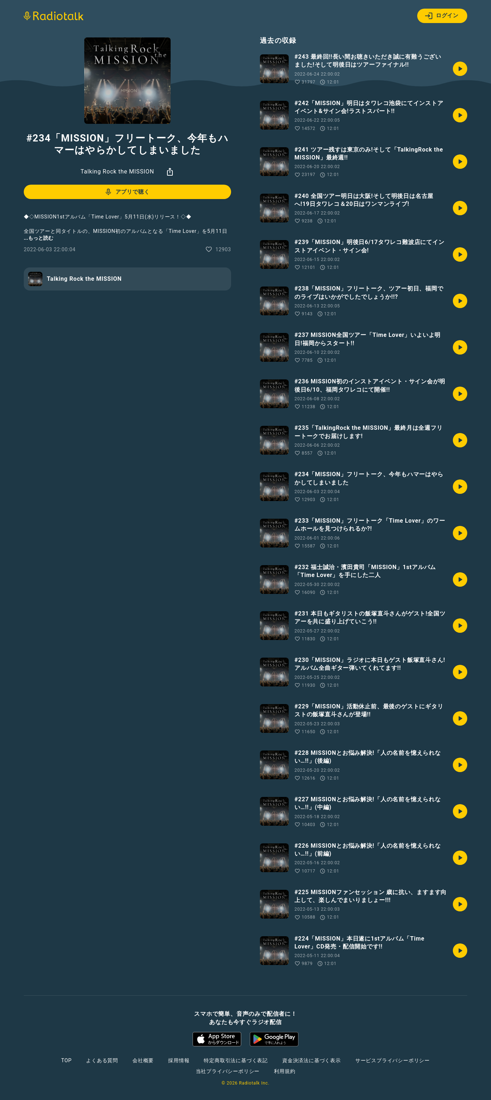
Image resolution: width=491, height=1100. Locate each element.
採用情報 (178, 1060)
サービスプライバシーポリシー (392, 1060)
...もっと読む (38, 238)
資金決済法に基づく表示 (311, 1060)
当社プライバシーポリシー (228, 1071)
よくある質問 (102, 1060)
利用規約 (284, 1071)
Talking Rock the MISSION (117, 171)
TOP (66, 1060)
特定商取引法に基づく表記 (236, 1060)
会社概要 (143, 1060)
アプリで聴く (127, 192)
